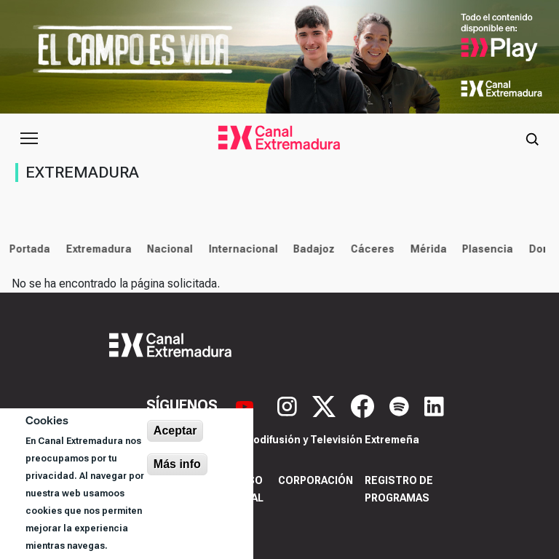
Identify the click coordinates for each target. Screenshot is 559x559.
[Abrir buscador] (532, 138)
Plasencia (484, 249)
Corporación (315, 480)
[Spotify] (401, 404)
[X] (325, 404)
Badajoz (311, 249)
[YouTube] (246, 404)
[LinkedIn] (434, 404)
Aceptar (175, 430)
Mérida (425, 249)
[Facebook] (364, 404)
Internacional (239, 249)
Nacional (167, 249)
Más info (177, 464)
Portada (27, 249)
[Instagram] (289, 404)
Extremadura (95, 249)
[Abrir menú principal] (29, 138)
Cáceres (370, 249)
